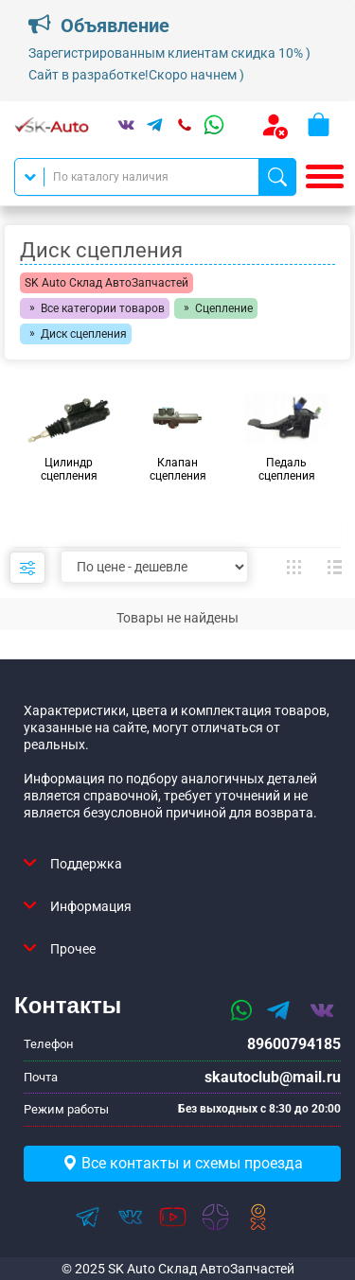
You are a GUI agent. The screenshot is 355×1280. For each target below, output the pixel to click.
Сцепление (224, 308)
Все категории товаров (103, 308)
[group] (68, 436)
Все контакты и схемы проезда (182, 1163)
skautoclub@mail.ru (272, 1077)
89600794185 (294, 1044)
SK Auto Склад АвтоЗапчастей (106, 282)
